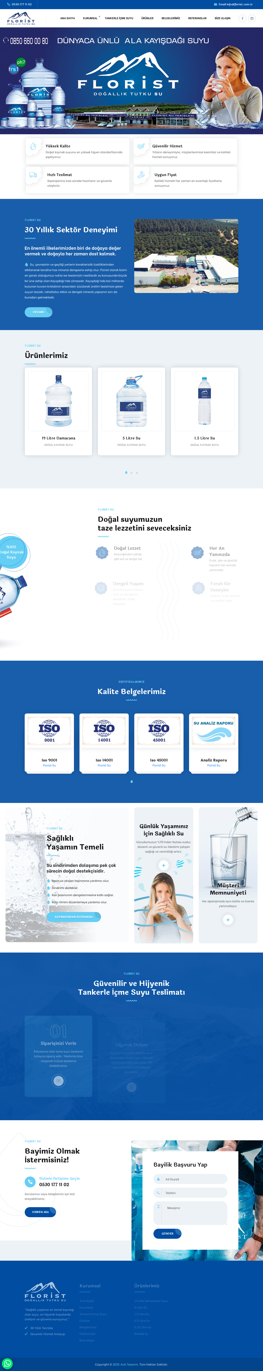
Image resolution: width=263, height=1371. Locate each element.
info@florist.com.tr (240, 4)
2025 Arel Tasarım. (125, 1364)
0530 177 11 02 (22, 4)
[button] (126, 473)
